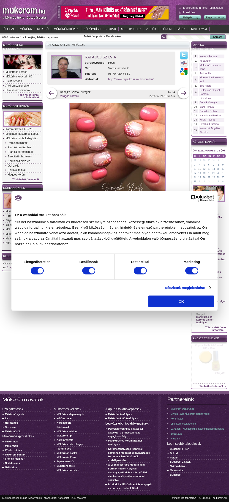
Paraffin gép (64, 448)
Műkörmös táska (66, 457)
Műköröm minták (16, 105)
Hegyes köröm (16, 174)
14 (213, 169)
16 (223, 169)
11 (199, 169)
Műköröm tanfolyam (120, 414)
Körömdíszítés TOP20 (100, 29)
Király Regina (207, 119)
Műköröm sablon (67, 431)
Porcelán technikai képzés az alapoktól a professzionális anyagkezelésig (125, 432)
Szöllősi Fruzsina (209, 124)
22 (218, 173)
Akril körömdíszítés (19, 147)
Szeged (200, 314)
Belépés (187, 17)
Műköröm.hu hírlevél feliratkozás (203, 7)
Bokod (174, 453)
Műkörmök (11, 445)
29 (204, 160)
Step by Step (131, 29)
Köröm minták (13, 450)
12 (204, 169)
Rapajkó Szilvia (100, 57)
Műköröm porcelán (68, 470)
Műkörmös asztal (67, 453)
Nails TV (175, 438)
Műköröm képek (66, 29)
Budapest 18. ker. (180, 461)
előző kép (51, 93)
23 (223, 173)
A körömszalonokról (17, 85)
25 (199, 177)
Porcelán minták (17, 143)
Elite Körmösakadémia (183, 423)
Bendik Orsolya (208, 102)
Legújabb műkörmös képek (21, 133)
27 (195, 160)
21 (213, 173)
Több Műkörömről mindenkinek (29, 96)
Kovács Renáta (208, 56)
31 (213, 160)
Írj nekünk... (190, 12)
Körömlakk (63, 427)
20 (209, 173)
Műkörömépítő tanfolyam (123, 418)
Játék (181, 29)
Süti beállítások (10, 498)
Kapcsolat (63, 498)
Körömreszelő (65, 440)
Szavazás (10, 427)
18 (199, 173)
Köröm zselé (64, 418)
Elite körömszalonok (17, 90)
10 (195, 169)
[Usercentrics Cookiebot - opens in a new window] (194, 198)
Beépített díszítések (20, 156)
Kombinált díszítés (19, 161)
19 (204, 173)
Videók (151, 29)
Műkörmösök (13, 431)
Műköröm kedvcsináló (18, 76)
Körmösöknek (14, 187)
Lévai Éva (205, 98)
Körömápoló (64, 422)
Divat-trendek (13, 81)
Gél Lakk (13, 165)
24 (195, 177)
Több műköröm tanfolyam (214, 328)
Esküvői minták (17, 170)
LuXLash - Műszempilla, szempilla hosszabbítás (197, 428)
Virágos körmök (69, 96)
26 (204, 177)
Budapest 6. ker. (179, 448)
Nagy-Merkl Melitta (210, 115)
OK (181, 301)
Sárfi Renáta (207, 106)
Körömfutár (177, 418)
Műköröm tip (64, 435)
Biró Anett (205, 85)
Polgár (174, 457)
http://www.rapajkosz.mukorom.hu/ (131, 79)
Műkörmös (11, 441)
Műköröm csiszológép (70, 444)
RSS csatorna (79, 498)
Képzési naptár (204, 141)
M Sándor (205, 60)
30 (209, 160)
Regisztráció (213, 17)
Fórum (166, 29)
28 (199, 160)
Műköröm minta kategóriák (21, 138)
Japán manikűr (65, 461)
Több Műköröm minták (25, 179)
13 (209, 169)
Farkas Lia (205, 73)
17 (195, 173)
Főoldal (8, 29)
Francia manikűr (15, 458)
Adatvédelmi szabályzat (42, 498)
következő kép (183, 93)
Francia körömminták (20, 152)
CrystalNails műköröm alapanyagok (190, 413)
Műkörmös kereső (34, 29)
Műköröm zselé (66, 465)
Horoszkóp (11, 422)
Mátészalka (176, 470)
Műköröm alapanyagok (70, 414)
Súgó (24, 498)
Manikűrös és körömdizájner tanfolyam (204, 319)
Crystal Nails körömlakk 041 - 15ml (209, 346)
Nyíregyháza (177, 466)
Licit (7, 418)
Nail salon (11, 467)
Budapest (175, 474)
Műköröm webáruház (182, 408)
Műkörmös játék (14, 414)
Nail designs (12, 463)
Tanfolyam (199, 29)
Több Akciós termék (211, 386)
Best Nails (176, 433)
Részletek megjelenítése (185, 287)
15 (218, 169)
